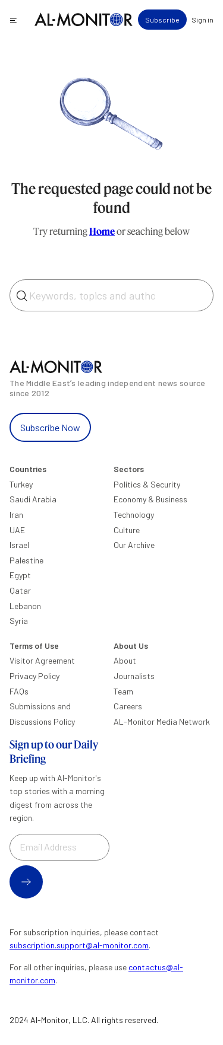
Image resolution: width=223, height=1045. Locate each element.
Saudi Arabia (33, 499)
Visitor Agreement (42, 660)
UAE (17, 530)
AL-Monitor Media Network (162, 721)
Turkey (21, 484)
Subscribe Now (50, 427)
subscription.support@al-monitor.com (79, 945)
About (125, 660)
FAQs (19, 691)
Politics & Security (147, 484)
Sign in (202, 19)
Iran (16, 514)
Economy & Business (150, 499)
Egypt (20, 575)
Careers (128, 706)
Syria (19, 621)
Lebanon (25, 606)
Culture (127, 530)
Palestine (26, 560)
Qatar (20, 590)
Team (123, 691)
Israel (19, 545)
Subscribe (162, 19)
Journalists (134, 676)
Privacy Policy (34, 676)
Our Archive (134, 545)
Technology (134, 514)
